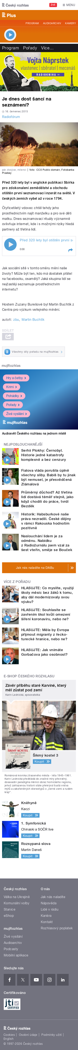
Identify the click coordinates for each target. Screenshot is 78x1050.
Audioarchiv (52, 23)
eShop (9, 916)
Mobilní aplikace (16, 955)
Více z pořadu (17, 582)
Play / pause (10, 244)
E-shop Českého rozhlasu (29, 676)
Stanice (9, 909)
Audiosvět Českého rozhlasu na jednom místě (34, 433)
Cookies (9, 1034)
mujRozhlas (11, 366)
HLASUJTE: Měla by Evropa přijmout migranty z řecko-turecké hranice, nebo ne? (45, 634)
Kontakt (47, 922)
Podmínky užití (51, 1034)
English (9, 1038)
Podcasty (11, 949)
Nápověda (49, 903)
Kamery (70, 23)
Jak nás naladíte (53, 897)
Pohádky (14, 396)
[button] (70, 250)
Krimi (11, 387)
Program (32, 23)
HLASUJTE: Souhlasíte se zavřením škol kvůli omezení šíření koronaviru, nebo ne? (45, 614)
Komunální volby (16, 903)
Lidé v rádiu (50, 909)
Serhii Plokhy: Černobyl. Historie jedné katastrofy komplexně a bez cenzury (43, 455)
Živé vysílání (16, 414)
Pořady (30, 47)
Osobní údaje (28, 1034)
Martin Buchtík (33, 320)
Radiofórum (11, 117)
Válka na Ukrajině (17, 897)
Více (47, 47)
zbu (16, 320)
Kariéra (46, 916)
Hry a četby (16, 378)
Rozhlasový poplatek (57, 928)
